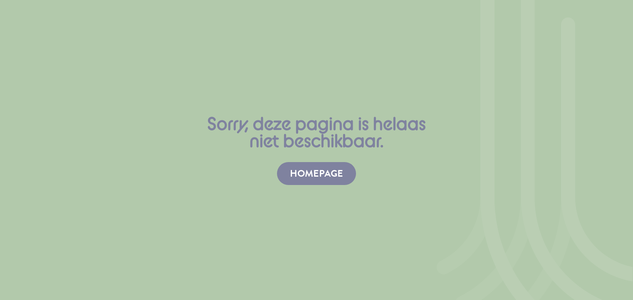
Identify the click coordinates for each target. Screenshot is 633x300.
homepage (316, 173)
